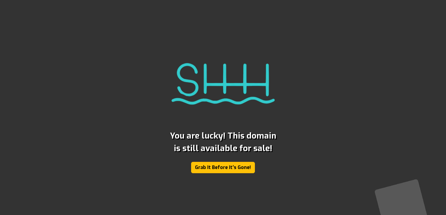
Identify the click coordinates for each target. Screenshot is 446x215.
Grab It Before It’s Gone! (223, 167)
